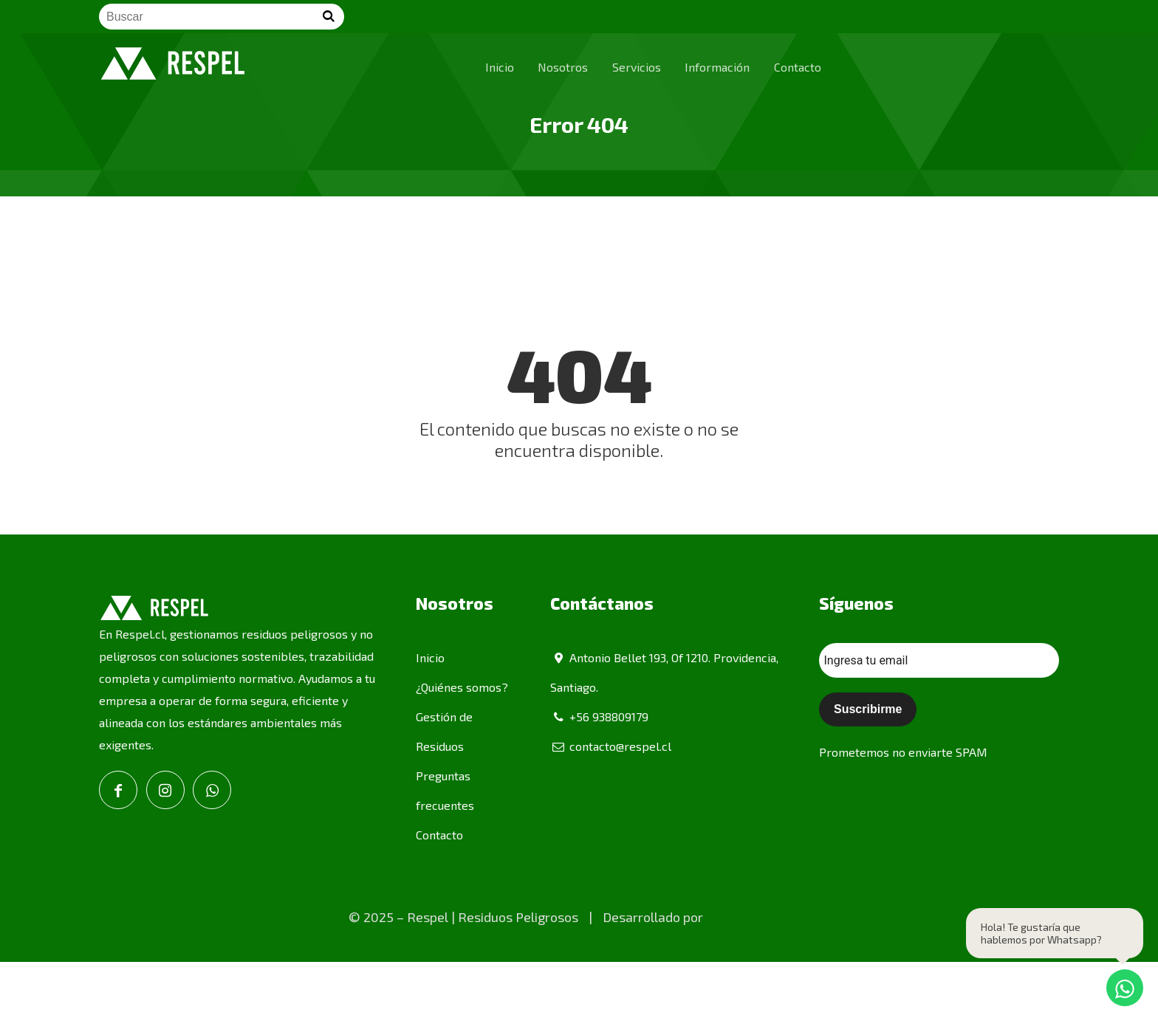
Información (717, 67)
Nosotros (563, 67)
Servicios (636, 67)
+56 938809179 (599, 716)
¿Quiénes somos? (462, 687)
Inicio (499, 67)
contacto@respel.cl (610, 746)
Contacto (797, 67)
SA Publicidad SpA (758, 917)
